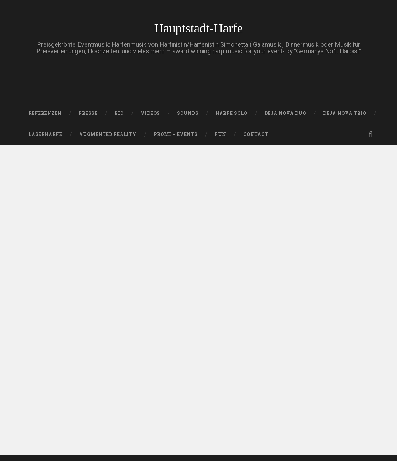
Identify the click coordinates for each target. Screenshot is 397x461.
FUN (220, 134)
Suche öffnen (370, 134)
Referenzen (45, 113)
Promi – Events (176, 134)
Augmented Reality (108, 134)
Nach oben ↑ (360, 446)
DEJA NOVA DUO (285, 113)
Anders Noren (189, 446)
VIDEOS (150, 113)
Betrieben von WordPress (56, 446)
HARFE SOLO (231, 113)
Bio (119, 113)
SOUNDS (187, 113)
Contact (255, 134)
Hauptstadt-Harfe (198, 28)
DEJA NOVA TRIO (344, 113)
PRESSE (88, 113)
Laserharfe (45, 134)
